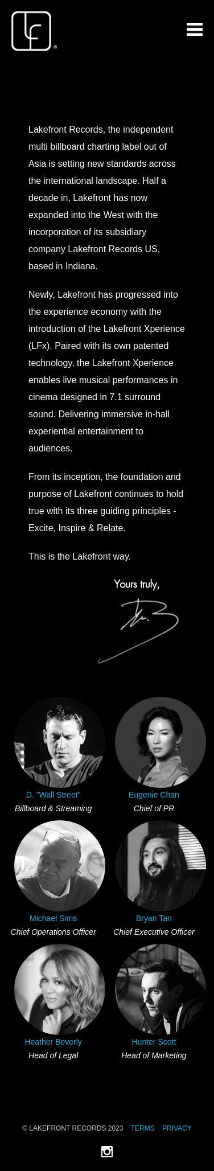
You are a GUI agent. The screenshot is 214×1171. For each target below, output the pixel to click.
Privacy (177, 1128)
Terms (143, 1128)
